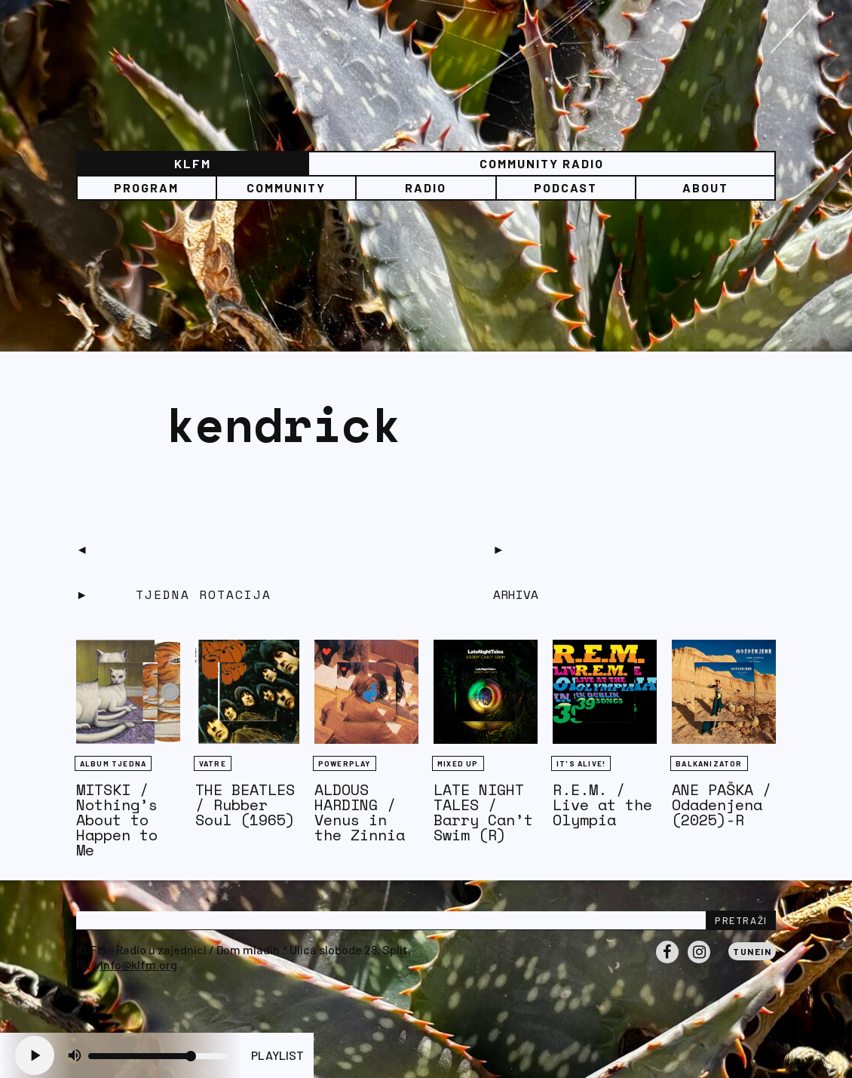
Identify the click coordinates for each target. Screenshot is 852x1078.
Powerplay (344, 763)
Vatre (212, 763)
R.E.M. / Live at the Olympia (602, 805)
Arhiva (515, 594)
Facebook (667, 962)
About (705, 187)
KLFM (192, 163)
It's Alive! (580, 763)
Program (146, 187)
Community (286, 187)
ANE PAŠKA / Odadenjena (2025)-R (721, 805)
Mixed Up (458, 763)
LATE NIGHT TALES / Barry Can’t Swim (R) (483, 812)
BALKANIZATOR (709, 763)
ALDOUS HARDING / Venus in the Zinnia (359, 812)
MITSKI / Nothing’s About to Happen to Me (117, 820)
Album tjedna (113, 763)
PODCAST (565, 187)
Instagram (699, 962)
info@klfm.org (138, 964)
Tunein (752, 951)
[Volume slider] (158, 1056)
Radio (425, 187)
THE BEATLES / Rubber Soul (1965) (245, 805)
